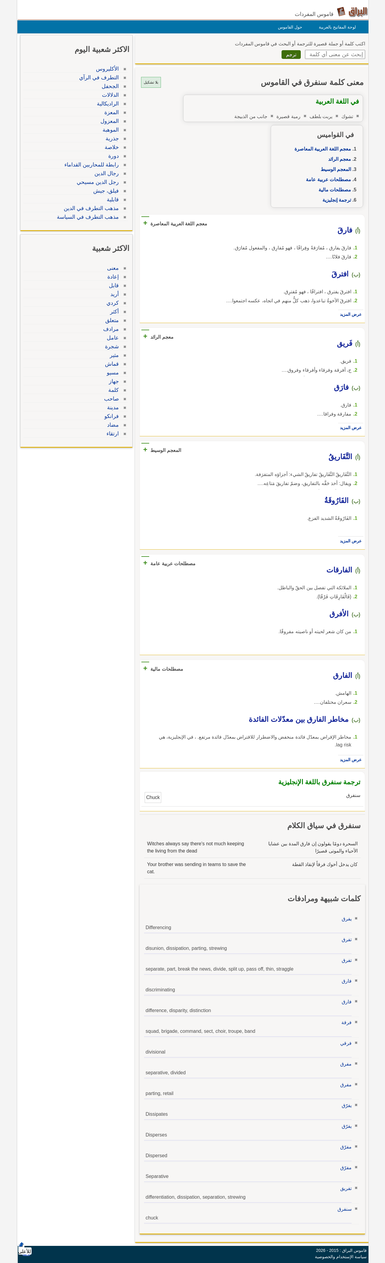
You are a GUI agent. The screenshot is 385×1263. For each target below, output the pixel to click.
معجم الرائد (338, 159)
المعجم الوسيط (334, 169)
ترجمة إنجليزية (335, 200)
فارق (345, 981)
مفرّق (344, 1146)
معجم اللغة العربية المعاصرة (321, 148)
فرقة (345, 1022)
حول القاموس (288, 27)
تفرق (345, 939)
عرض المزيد (349, 314)
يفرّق (345, 1105)
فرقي (344, 1043)
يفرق (345, 918)
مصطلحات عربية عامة (327, 179)
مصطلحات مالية (333, 189)
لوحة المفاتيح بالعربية (335, 27)
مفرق (344, 1063)
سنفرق (343, 1209)
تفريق (344, 1188)
